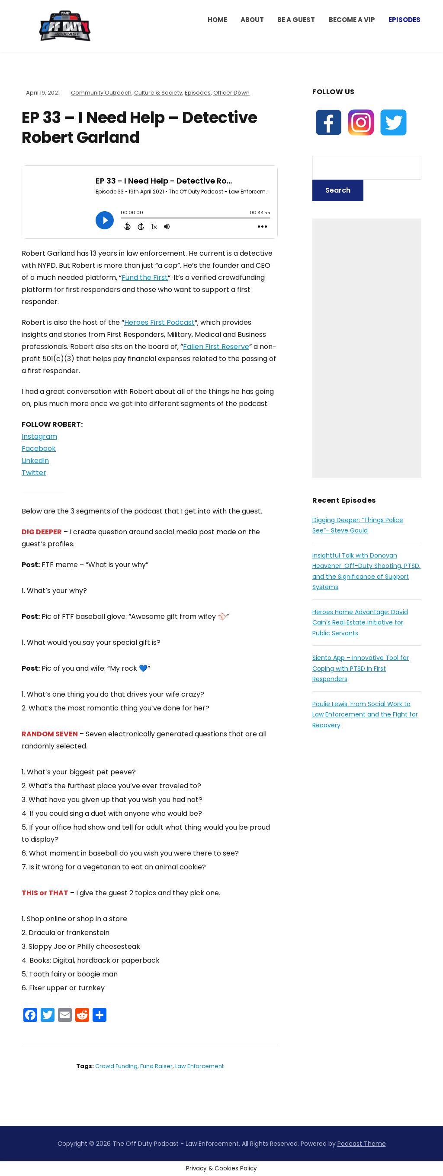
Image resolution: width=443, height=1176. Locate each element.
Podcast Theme (361, 1143)
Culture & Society (158, 93)
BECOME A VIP (352, 19)
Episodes (404, 19)
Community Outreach (101, 93)
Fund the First (145, 277)
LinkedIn (35, 461)
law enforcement (199, 1066)
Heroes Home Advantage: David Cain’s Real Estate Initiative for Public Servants (360, 622)
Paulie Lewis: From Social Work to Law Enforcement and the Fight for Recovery (365, 714)
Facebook (39, 448)
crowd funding (116, 1066)
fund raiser (156, 1066)
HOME (217, 19)
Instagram (39, 436)
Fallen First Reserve (216, 347)
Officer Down (231, 93)
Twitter (34, 473)
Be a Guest (296, 19)
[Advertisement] (366, 348)
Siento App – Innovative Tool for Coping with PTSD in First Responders (360, 668)
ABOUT (252, 19)
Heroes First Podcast (159, 322)
